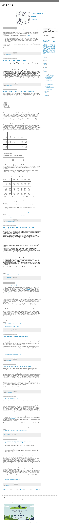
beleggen (53, 46)
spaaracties (13, 221)
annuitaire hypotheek (50, 47)
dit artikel (28, 35)
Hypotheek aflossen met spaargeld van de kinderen (14, 50)
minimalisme (10, 392)
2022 (45, 60)
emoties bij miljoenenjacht (10, 398)
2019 (45, 64)
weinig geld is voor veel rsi (31, 212)
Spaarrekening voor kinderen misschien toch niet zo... (49, 76)
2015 (45, 70)
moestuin (51, 50)
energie (48, 50)
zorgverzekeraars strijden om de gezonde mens (13, 354)
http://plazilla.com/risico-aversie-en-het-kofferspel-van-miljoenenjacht (15, 430)
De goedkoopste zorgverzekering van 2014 (15, 336)
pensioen (53, 48)
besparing (7, 221)
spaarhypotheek (47, 40)
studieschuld (53, 52)
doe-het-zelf (52, 44)
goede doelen (45, 49)
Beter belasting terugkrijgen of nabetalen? (15, 285)
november (46, 91)
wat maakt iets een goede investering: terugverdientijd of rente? (16, 215)
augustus (46, 95)
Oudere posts (38, 489)
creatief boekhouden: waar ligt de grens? (12, 326)
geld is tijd (7, 5)
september (47, 94)
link (8, 292)
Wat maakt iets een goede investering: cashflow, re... (49, 82)
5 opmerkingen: (9, 329)
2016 (45, 68)
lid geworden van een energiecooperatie (14, 60)
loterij (10, 435)
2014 (45, 71)
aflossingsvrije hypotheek (49, 45)
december (46, 74)
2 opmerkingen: (9, 277)
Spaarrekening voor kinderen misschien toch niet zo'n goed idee (21, 30)
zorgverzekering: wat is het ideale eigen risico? (13, 479)
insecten (44, 48)
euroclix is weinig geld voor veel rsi (11, 217)
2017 (45, 67)
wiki (21, 386)
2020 (45, 63)
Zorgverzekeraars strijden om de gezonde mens (17, 442)
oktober (46, 92)
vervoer (50, 49)
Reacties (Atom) (10, 491)
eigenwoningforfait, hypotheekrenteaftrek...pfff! (13, 323)
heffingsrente (27, 289)
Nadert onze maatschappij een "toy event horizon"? (18, 366)
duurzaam (7, 85)
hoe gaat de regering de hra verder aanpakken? (13, 325)
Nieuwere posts (5, 489)
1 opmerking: (9, 434)
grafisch (49, 46)
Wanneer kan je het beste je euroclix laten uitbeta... (49, 80)
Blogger (36, 522)
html (44, 47)
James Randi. (12, 418)
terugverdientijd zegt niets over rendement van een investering (13, 274)
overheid (10, 330)
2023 (45, 59)
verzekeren (10, 360)
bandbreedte (50, 51)
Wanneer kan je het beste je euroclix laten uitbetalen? (18, 91)
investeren (7, 54)
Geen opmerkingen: (10, 83)
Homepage (22, 489)
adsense (44, 53)
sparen (10, 54)
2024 (45, 57)
